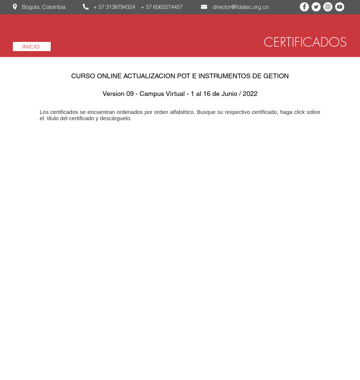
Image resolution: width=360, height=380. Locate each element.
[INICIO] (32, 46)
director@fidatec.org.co (241, 6)
